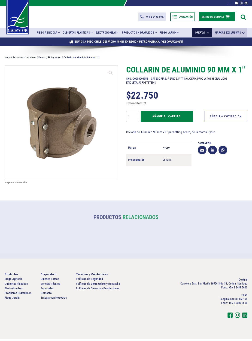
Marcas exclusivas (230, 34)
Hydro (166, 149)
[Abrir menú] (229, 3)
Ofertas (202, 34)
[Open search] (243, 18)
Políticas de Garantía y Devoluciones (97, 290)
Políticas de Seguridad (89, 280)
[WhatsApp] (223, 151)
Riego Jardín (170, 34)
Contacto (46, 294)
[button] (151, 17)
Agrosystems (147, 84)
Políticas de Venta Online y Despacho (98, 285)
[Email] (202, 151)
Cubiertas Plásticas (78, 34)
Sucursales (47, 290)
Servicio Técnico (50, 285)
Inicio (7, 59)
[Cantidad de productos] (132, 118)
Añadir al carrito (166, 118)
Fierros (42, 59)
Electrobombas (107, 34)
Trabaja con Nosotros (54, 299)
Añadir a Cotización (226, 118)
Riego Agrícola (49, 34)
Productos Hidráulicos (140, 34)
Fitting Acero (54, 59)
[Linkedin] (212, 151)
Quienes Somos (50, 280)
